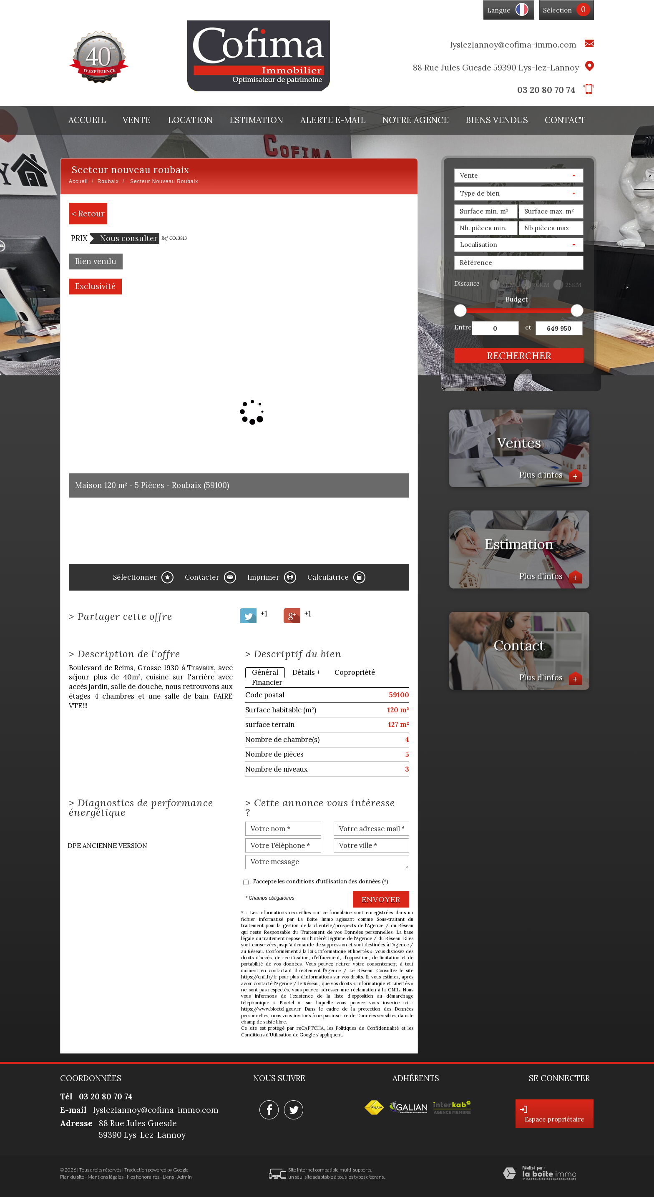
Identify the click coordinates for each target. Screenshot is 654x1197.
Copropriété (355, 672)
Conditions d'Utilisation (266, 1035)
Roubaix (108, 181)
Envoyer (381, 899)
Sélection (557, 10)
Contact (565, 120)
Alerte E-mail (333, 120)
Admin (184, 1177)
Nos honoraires (143, 1177)
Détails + (306, 672)
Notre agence (415, 120)
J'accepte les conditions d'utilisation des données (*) (320, 881)
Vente (137, 120)
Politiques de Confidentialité (366, 1028)
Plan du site (72, 1177)
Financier (267, 682)
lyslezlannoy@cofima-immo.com (513, 44)
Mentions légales (105, 1177)
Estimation (256, 120)
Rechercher (519, 356)
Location (190, 120)
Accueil (87, 120)
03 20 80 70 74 (546, 90)
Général (265, 672)
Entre (463, 327)
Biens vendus (497, 120)
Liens (168, 1177)
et (528, 327)
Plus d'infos (550, 476)
